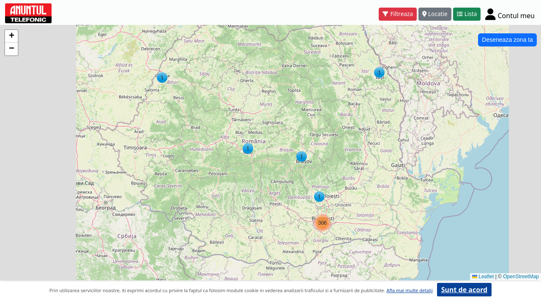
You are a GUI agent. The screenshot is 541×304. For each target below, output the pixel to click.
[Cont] (510, 14)
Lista (467, 14)
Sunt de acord (464, 289)
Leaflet (483, 277)
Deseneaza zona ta (507, 39)
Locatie (435, 14)
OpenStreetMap (521, 277)
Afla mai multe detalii (409, 290)
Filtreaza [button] (398, 14)
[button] (379, 72)
